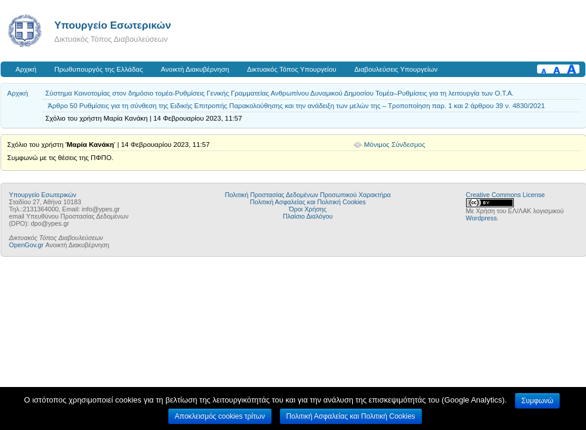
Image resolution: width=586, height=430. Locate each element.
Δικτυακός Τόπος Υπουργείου (292, 69)
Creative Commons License (505, 194)
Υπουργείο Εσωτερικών (112, 25)
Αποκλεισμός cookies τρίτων (220, 416)
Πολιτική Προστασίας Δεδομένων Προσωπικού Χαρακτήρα (308, 194)
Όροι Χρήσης (307, 209)
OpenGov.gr (26, 244)
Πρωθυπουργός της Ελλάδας (98, 69)
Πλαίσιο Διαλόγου (307, 216)
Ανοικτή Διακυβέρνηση (195, 69)
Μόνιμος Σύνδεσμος (394, 144)
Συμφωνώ (537, 401)
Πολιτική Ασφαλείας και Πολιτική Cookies (308, 201)
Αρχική (26, 69)
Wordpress (481, 218)
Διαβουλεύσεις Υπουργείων (396, 69)
